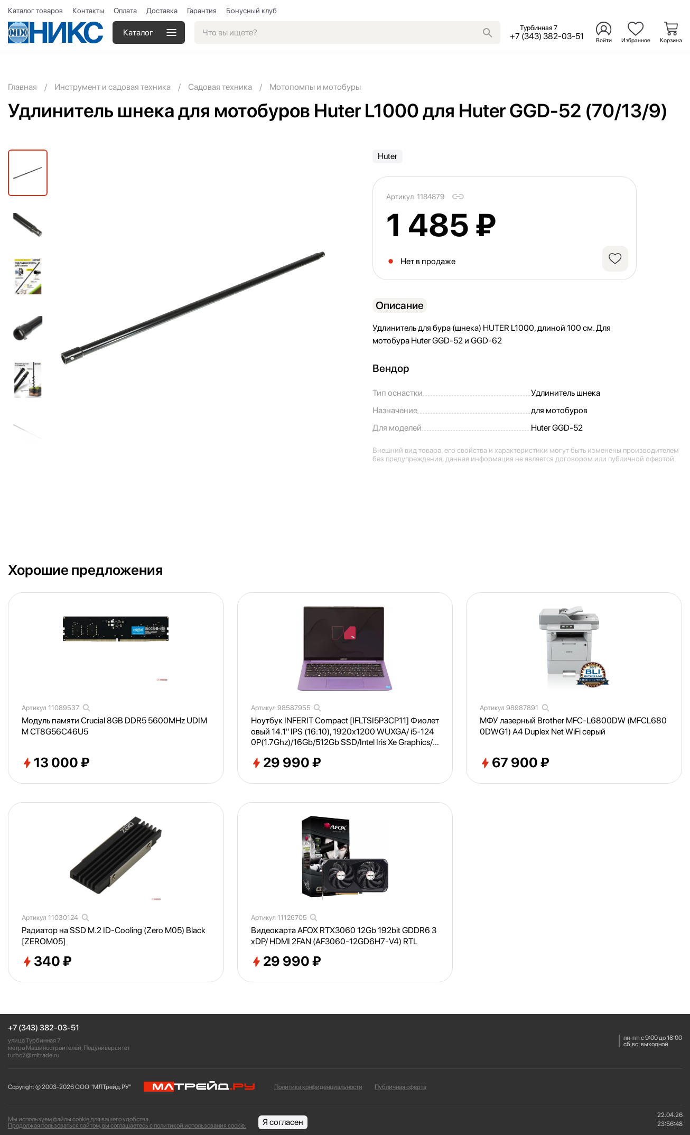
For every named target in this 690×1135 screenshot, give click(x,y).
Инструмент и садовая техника (112, 87)
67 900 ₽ (514, 763)
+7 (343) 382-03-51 (43, 1028)
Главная (22, 87)
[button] (28, 440)
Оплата (125, 10)
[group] (193, 308)
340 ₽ (47, 962)
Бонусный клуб (251, 10)
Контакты (88, 10)
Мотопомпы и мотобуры (315, 87)
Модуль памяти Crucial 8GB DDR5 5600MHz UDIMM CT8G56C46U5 (114, 726)
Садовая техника (220, 87)
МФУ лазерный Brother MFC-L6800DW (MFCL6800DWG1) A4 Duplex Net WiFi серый (573, 726)
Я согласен (283, 1122)
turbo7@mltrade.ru (33, 1055)
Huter (387, 156)
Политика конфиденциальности (318, 1087)
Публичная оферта (400, 1087)
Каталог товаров (35, 10)
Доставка (162, 10)
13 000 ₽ (56, 763)
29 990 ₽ (286, 763)
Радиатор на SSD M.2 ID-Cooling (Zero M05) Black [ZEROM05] (114, 935)
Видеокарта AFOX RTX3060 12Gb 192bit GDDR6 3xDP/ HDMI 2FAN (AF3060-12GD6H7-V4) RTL (343, 935)
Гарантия (202, 10)
